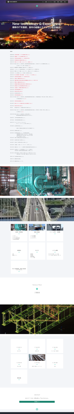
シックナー (14, 235)
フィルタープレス (15, 236)
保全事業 (31, 255)
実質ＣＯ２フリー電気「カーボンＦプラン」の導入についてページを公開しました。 (27, 71)
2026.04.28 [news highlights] (12, 54)
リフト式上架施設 (33, 235)
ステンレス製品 (32, 257)
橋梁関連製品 (32, 256)
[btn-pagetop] (37, 409)
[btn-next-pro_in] (37, 209)
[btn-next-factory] (37, 289)
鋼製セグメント (14, 255)
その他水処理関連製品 (15, 239)
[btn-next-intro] (37, 6)
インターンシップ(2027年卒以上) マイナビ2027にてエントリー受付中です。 (27, 69)
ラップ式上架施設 (33, 236)
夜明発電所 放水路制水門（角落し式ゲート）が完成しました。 (24, 67)
